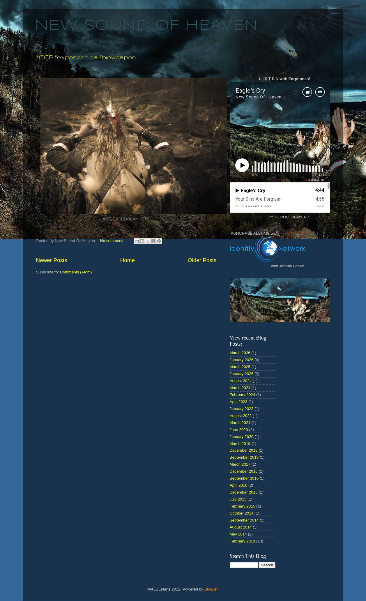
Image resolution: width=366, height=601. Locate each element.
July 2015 (238, 499)
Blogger (211, 589)
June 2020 (239, 429)
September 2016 (244, 478)
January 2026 (242, 360)
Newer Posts (51, 260)
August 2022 (241, 415)
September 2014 (244, 520)
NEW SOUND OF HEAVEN (146, 26)
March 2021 (240, 422)
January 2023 (242, 408)
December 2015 (244, 492)
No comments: (113, 240)
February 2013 (242, 541)
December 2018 (244, 450)
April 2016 (238, 485)
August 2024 (241, 381)
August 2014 (241, 527)
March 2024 (240, 388)
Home (127, 260)
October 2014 (242, 513)
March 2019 (240, 443)
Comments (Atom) (76, 272)
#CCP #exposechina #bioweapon (86, 57)
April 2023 (238, 402)
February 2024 (242, 395)
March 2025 (240, 367)
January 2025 (242, 374)
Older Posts (202, 260)
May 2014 (238, 534)
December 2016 (244, 471)
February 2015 (242, 506)
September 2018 (244, 457)
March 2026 (240, 353)
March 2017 (240, 464)
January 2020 (242, 436)
